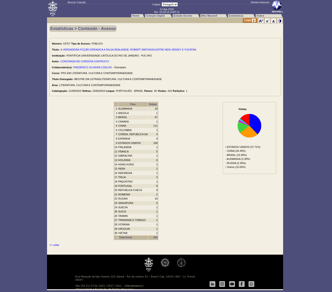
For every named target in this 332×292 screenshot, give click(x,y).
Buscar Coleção (77, 2)
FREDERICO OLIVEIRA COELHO (92, 67)
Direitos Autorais (260, 2)
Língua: (156, 4)
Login (249, 20)
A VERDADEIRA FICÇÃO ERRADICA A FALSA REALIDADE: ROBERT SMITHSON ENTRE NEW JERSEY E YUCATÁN (128, 49)
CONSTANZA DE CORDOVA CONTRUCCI (84, 61)
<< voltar (54, 245)
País (133, 104)
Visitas (153, 104)
